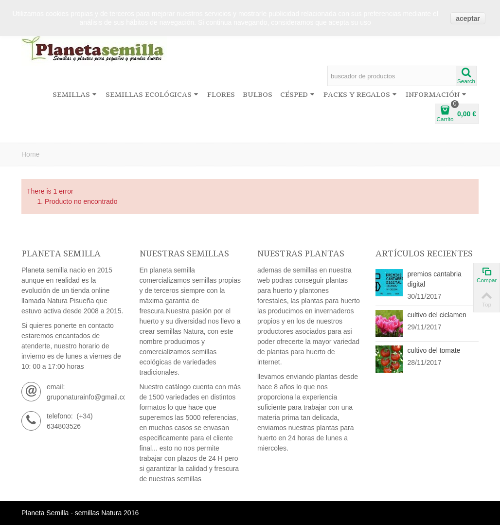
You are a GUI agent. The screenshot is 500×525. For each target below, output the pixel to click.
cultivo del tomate (434, 350)
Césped (297, 94)
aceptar (468, 18)
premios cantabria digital (435, 279)
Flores (221, 94)
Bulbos (257, 94)
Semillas (75, 94)
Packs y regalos (360, 94)
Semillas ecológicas (152, 94)
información (436, 94)
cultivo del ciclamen (437, 315)
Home (30, 154)
